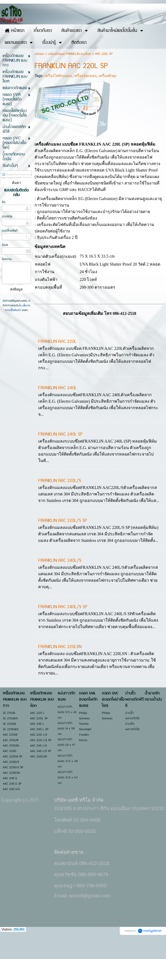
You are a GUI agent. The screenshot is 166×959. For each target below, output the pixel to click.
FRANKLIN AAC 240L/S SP (62, 628)
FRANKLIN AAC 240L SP (60, 456)
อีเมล (5, 266)
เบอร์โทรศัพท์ (10, 252)
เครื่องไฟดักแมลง (58, 97)
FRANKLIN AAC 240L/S (59, 582)
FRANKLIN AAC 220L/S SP (62, 542)
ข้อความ (7, 281)
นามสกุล (7, 238)
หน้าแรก (39, 76)
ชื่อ (3, 224)
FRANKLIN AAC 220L (57, 363)
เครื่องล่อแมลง (85, 97)
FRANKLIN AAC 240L (57, 409)
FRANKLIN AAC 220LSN (60, 668)
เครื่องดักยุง (107, 97)
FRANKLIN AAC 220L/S (59, 502)
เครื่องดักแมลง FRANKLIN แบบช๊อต (69, 76)
